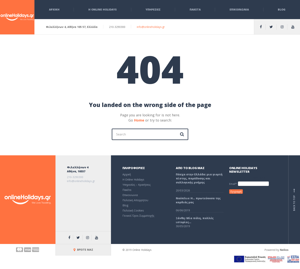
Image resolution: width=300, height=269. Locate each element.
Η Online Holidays (102, 9)
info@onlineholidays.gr (151, 27)
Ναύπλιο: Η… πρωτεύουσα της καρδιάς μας (198, 200)
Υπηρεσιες (153, 9)
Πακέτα (126, 190)
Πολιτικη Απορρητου (135, 200)
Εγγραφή (236, 191)
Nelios (284, 250)
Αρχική (126, 174)
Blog (281, 9)
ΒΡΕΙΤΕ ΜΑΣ (83, 249)
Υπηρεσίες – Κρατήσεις (136, 184)
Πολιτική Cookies (133, 210)
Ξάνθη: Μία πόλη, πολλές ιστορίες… (195, 220)
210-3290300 (75, 177)
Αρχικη (54, 9)
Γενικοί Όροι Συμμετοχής (138, 215)
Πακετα (195, 9)
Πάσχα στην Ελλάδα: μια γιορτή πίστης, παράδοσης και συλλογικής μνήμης (199, 178)
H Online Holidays (133, 179)
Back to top (294, 199)
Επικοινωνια (239, 9)
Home (139, 120)
